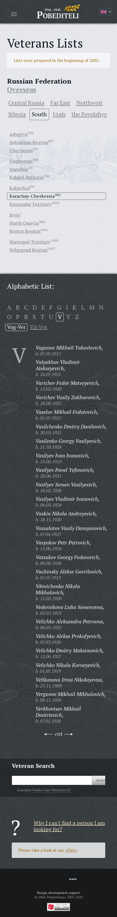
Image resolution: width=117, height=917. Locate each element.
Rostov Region (24, 231)
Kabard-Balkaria (26, 177)
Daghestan (20, 161)
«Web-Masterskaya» (52, 897)
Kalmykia (19, 188)
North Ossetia (24, 223)
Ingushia (18, 169)
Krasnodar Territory (30, 204)
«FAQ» (71, 850)
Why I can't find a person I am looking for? (69, 826)
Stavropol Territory (29, 242)
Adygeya (18, 134)
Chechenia (21, 150)
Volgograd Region (28, 250)
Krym (14, 215)
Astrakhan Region (28, 142)
